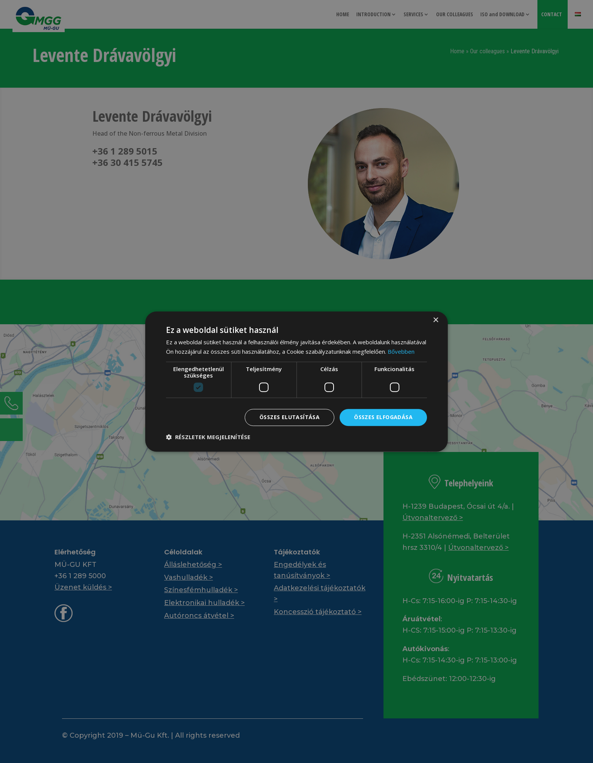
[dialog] (296, 381)
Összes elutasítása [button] (289, 417)
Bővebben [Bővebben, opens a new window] (401, 351)
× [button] (435, 320)
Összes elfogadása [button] (383, 417)
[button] (208, 436)
